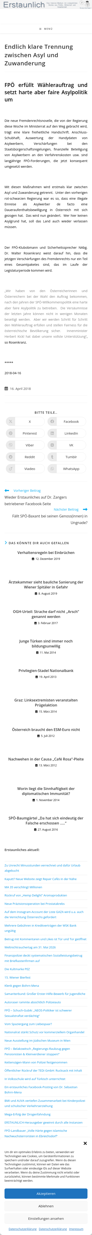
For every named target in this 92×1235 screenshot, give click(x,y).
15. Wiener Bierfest (18, 977)
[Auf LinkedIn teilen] (66, 433)
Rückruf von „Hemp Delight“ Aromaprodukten (36, 895)
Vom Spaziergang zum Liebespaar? (28, 1024)
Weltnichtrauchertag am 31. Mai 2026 (30, 947)
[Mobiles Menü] (46, 28)
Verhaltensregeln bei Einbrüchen (45, 552)
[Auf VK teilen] (66, 445)
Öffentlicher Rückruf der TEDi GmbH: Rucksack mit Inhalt (43, 1070)
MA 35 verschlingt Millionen (23, 887)
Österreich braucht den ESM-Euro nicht (46, 729)
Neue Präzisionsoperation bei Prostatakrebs (35, 904)
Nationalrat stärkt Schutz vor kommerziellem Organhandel (44, 1032)
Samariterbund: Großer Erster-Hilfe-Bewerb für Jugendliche (45, 994)
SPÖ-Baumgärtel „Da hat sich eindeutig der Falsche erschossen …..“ (46, 821)
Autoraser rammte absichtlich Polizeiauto (33, 1002)
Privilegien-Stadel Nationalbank (46, 670)
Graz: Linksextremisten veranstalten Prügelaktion (46, 703)
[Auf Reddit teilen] (25, 456)
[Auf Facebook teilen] (66, 421)
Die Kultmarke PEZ (17, 969)
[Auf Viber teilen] (25, 445)
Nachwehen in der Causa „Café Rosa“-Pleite (46, 759)
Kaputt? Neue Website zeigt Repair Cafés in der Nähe (41, 879)
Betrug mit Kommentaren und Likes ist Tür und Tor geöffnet (45, 939)
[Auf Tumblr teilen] (66, 456)
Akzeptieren (46, 1193)
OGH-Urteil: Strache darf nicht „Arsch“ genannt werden (46, 614)
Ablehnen (46, 1206)
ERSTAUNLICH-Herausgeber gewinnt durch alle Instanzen (44, 1122)
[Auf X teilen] (25, 421)
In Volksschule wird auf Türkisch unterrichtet (35, 1079)
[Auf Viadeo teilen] (25, 468)
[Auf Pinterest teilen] (25, 433)
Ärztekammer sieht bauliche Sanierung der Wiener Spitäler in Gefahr (46, 585)
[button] (85, 1143)
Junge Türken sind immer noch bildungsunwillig (46, 644)
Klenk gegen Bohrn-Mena (22, 986)
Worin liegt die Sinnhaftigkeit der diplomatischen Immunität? (46, 791)
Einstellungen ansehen (46, 1218)
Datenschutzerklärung (23, 1229)
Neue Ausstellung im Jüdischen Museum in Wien (37, 1040)
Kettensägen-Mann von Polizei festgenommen (36, 1062)
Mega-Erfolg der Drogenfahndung (27, 1114)
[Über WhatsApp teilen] (66, 468)
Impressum (76, 1229)
